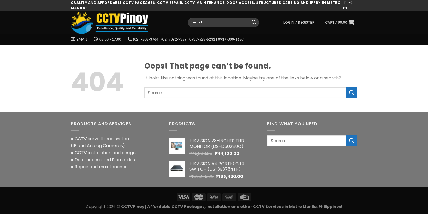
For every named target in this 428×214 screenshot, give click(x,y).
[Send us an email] (345, 8)
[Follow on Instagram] (350, 3)
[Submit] (253, 22)
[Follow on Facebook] (345, 3)
